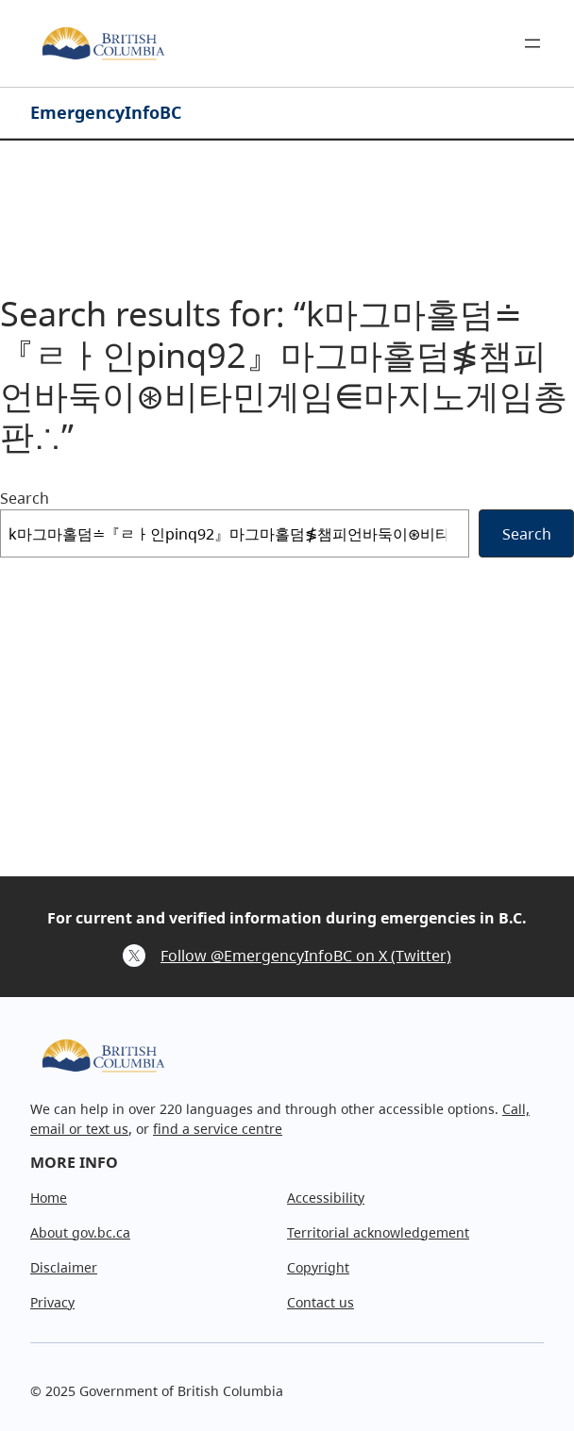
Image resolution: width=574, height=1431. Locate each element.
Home (48, 1197)
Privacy (52, 1302)
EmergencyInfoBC (105, 112)
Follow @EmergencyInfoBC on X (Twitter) (305, 955)
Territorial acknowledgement (378, 1232)
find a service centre (217, 1129)
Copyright (318, 1267)
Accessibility (325, 1197)
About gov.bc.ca (80, 1232)
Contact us (320, 1302)
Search (24, 498)
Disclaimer (63, 1267)
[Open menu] (532, 43)
